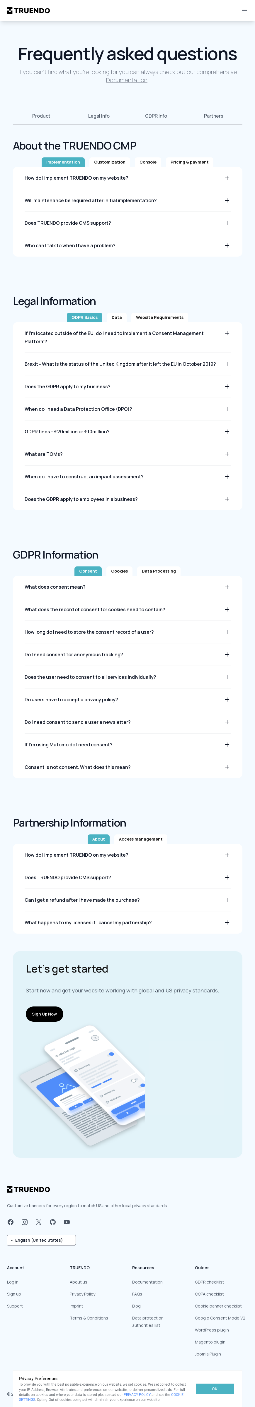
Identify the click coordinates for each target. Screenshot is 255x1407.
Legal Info (99, 116)
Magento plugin (210, 1342)
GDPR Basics (85, 317)
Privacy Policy (82, 1294)
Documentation (126, 80)
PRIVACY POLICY (137, 1395)
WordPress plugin (212, 1330)
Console (148, 162)
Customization (109, 162)
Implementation (63, 162)
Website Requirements (159, 317)
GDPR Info (156, 116)
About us (78, 1282)
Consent (88, 571)
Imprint (76, 1306)
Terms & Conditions (89, 1318)
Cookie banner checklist (218, 1306)
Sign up (14, 1294)
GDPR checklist (209, 1282)
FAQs (137, 1294)
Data (117, 317)
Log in (12, 1282)
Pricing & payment (190, 162)
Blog (136, 1306)
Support (15, 1306)
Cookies (119, 571)
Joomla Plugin (208, 1354)
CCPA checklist (209, 1294)
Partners (213, 116)
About (98, 839)
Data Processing (159, 571)
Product (41, 116)
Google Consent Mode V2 (220, 1318)
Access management (141, 839)
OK (214, 1389)
